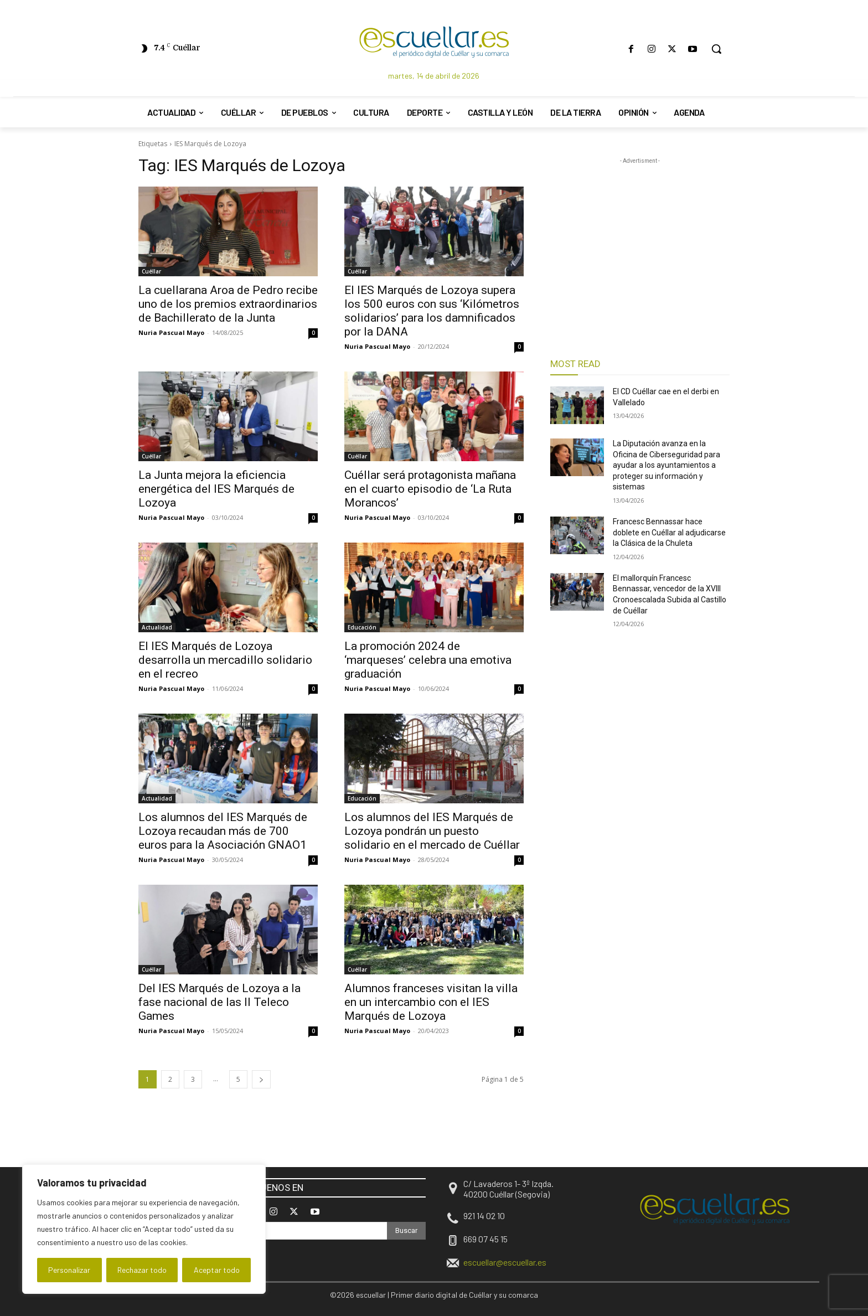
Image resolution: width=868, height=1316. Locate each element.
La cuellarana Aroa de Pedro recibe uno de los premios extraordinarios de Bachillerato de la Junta (228, 303)
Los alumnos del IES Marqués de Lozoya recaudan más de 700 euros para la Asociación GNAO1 (222, 831)
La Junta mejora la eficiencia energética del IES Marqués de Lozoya (216, 488)
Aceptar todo (217, 1269)
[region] (144, 1229)
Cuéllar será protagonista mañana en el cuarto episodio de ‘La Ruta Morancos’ (430, 488)
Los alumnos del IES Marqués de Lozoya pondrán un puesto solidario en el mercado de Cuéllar (432, 831)
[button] (716, 48)
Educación (362, 627)
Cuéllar (151, 271)
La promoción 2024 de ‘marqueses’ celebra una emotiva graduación (428, 659)
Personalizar (69, 1269)
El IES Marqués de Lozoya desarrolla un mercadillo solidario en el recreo (225, 659)
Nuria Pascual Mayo (171, 332)
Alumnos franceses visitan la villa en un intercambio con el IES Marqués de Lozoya (431, 1002)
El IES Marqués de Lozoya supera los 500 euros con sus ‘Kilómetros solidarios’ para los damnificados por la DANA (431, 310)
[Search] (406, 1231)
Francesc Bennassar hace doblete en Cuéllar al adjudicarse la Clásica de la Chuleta (669, 532)
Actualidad (157, 627)
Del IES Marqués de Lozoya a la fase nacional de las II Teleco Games (219, 1002)
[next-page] (261, 1079)
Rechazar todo (142, 1269)
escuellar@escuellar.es (504, 1262)
